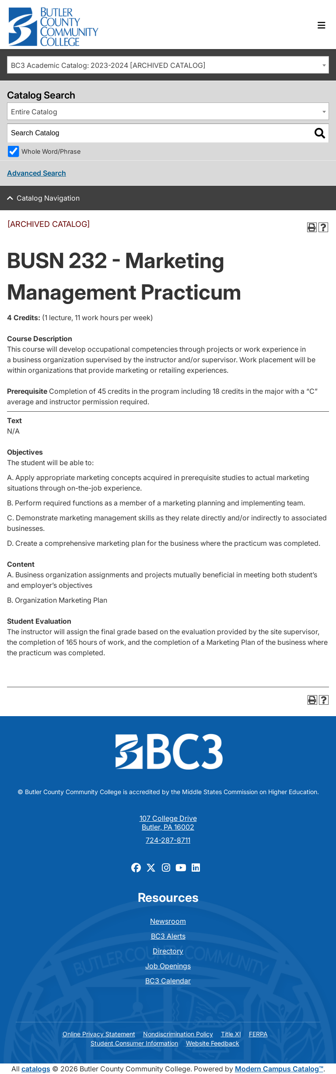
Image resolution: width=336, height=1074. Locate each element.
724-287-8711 (168, 840)
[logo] (53, 24)
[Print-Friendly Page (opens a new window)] (312, 227)
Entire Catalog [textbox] (34, 111)
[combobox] (168, 65)
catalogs (35, 1068)
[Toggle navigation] (321, 25)
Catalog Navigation (48, 198)
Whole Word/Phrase (50, 151)
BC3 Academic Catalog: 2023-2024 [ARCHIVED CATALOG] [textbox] (108, 65)
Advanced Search (36, 173)
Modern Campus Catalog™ (279, 1068)
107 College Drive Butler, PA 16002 (168, 822)
